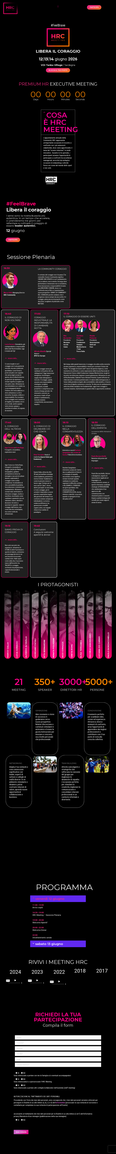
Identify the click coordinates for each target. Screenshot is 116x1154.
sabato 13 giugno (49, 944)
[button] (58, 6)
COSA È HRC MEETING (60, 122)
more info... (13, 358)
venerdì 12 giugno (49, 899)
